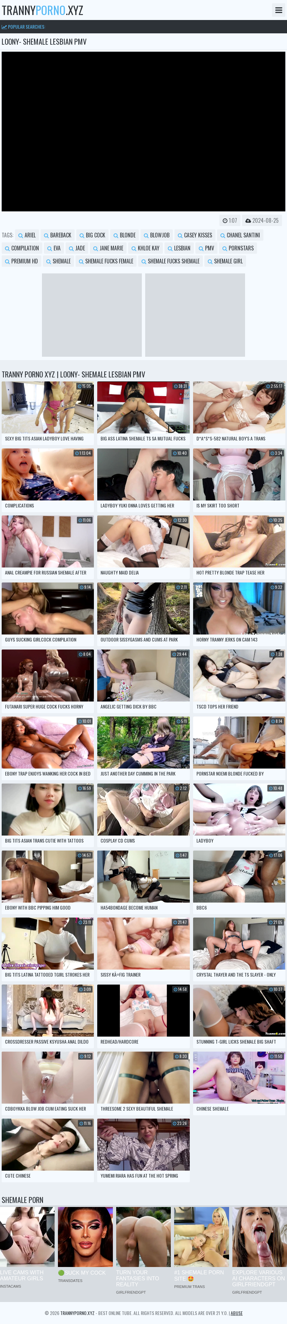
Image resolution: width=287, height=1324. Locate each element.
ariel (27, 235)
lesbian (179, 248)
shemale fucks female (106, 261)
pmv (206, 248)
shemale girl (225, 261)
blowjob (156, 235)
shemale (58, 261)
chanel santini (240, 235)
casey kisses (195, 235)
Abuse (237, 1312)
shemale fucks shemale (170, 261)
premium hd (21, 261)
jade (77, 248)
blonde (125, 235)
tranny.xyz (42, 10)
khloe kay (145, 248)
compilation (22, 248)
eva (54, 248)
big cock (92, 235)
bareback (57, 235)
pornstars (238, 248)
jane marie (108, 248)
